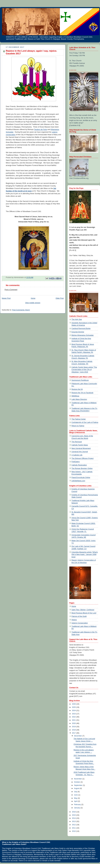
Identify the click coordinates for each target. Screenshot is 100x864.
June (76, 795)
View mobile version (32, 303)
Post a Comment (11, 290)
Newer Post (6, 298)
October (77, 782)
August (77, 788)
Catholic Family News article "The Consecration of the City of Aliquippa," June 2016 (84, 369)
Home (33, 298)
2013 (74, 821)
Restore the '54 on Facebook (82, 393)
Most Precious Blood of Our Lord (83, 613)
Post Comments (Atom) (21, 310)
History (74, 620)
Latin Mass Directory (79, 399)
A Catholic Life (76, 455)
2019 (74, 727)
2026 (74, 704)
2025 (74, 707)
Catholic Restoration (79, 465)
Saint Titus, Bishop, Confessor (82, 610)
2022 (74, 717)
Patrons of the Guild (78, 616)
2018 (74, 730)
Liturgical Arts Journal (79, 452)
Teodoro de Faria (40, 129)
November (78, 779)
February (77, 804)
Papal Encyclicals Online (80, 477)
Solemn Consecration (79, 623)
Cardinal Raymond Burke (81, 328)
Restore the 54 (77, 389)
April (76, 801)
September (78, 785)
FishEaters (75, 462)
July (76, 792)
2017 (74, 733)
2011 (74, 828)
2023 (74, 714)
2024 (74, 710)
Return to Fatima (77, 426)
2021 (74, 720)
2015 (74, 815)
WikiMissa (75, 396)
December (78, 736)
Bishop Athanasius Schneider (82, 335)
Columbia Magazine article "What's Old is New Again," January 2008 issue (84, 554)
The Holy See (76, 319)
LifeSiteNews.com (78, 481)
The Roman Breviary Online (82, 468)
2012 (74, 825)
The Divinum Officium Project (82, 458)
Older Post (60, 298)
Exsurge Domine (77, 332)
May (76, 798)
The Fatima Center (78, 419)
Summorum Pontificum (80, 380)
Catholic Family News (79, 445)
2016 (74, 812)
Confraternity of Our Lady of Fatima (84, 422)
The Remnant (76, 442)
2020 (74, 723)
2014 (74, 818)
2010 (74, 831)
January (77, 808)
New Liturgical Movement (81, 448)
